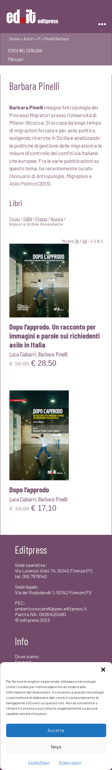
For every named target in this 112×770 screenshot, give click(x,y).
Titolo (14, 218)
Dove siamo (27, 656)
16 (77, 241)
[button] (103, 670)
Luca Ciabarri (22, 354)
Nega (56, 746)
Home (14, 38)
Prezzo (41, 218)
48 (84, 241)
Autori (28, 38)
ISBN (27, 218)
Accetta (56, 730)
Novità (57, 218)
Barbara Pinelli (52, 354)
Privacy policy (70, 762)
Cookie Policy (39, 762)
